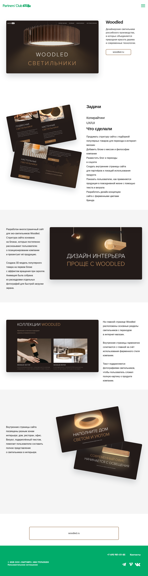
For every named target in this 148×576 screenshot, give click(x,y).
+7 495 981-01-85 (116, 554)
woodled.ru (118, 52)
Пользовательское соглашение (23, 565)
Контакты (135, 554)
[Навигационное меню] (143, 5)
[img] (137, 564)
